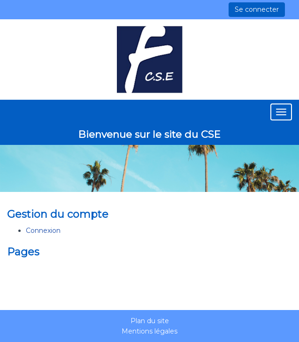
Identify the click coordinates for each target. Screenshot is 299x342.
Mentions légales (149, 331)
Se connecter (257, 9)
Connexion (43, 230)
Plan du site (149, 321)
